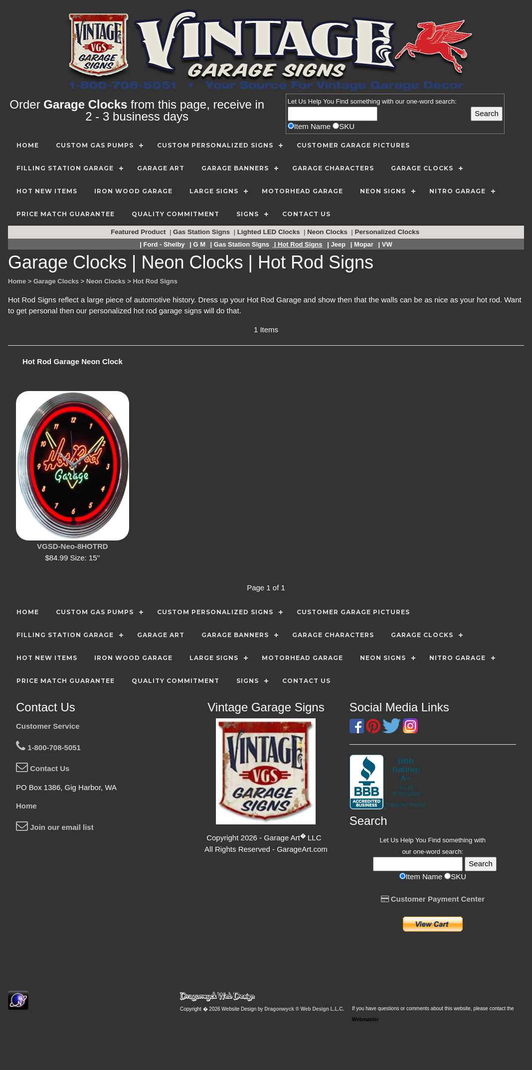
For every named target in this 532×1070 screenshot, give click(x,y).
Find (342, 101)
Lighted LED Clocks (269, 232)
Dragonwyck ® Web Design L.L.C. (304, 1009)
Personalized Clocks (388, 232)
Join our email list (55, 827)
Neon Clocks (328, 232)
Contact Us (42, 768)
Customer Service (48, 726)
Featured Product (139, 232)
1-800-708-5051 (48, 747)
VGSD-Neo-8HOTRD (72, 546)
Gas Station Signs (202, 232)
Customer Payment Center (433, 899)
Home (26, 806)
